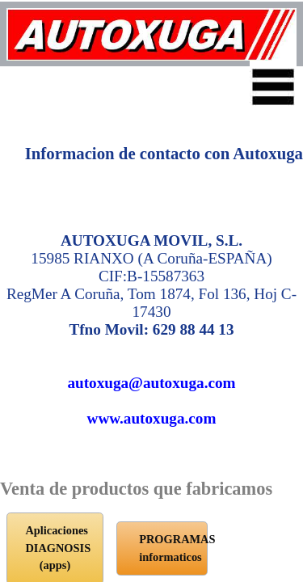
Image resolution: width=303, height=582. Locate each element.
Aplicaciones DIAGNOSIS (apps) (149, 448)
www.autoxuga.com (152, 335)
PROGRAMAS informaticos (150, 498)
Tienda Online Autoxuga (149, 548)
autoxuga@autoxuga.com (151, 300)
